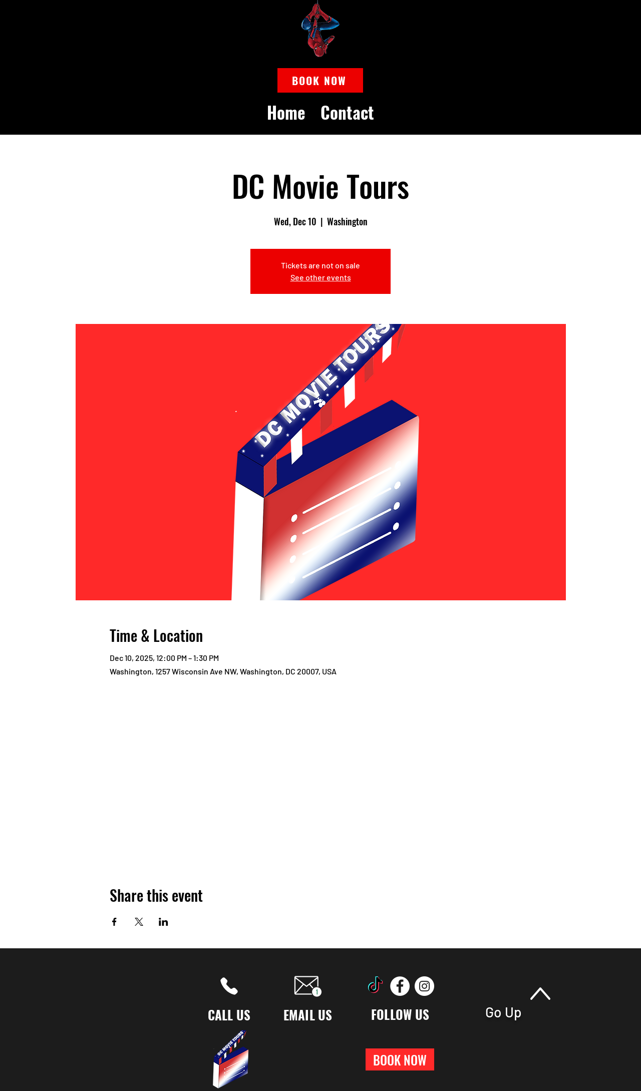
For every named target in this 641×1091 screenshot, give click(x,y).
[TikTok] (375, 986)
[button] (320, 80)
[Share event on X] (139, 922)
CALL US (229, 1014)
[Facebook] (400, 986)
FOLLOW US (400, 1014)
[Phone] (229, 986)
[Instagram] (424, 986)
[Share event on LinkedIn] (163, 922)
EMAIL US (308, 1014)
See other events (320, 277)
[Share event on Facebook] (114, 922)
